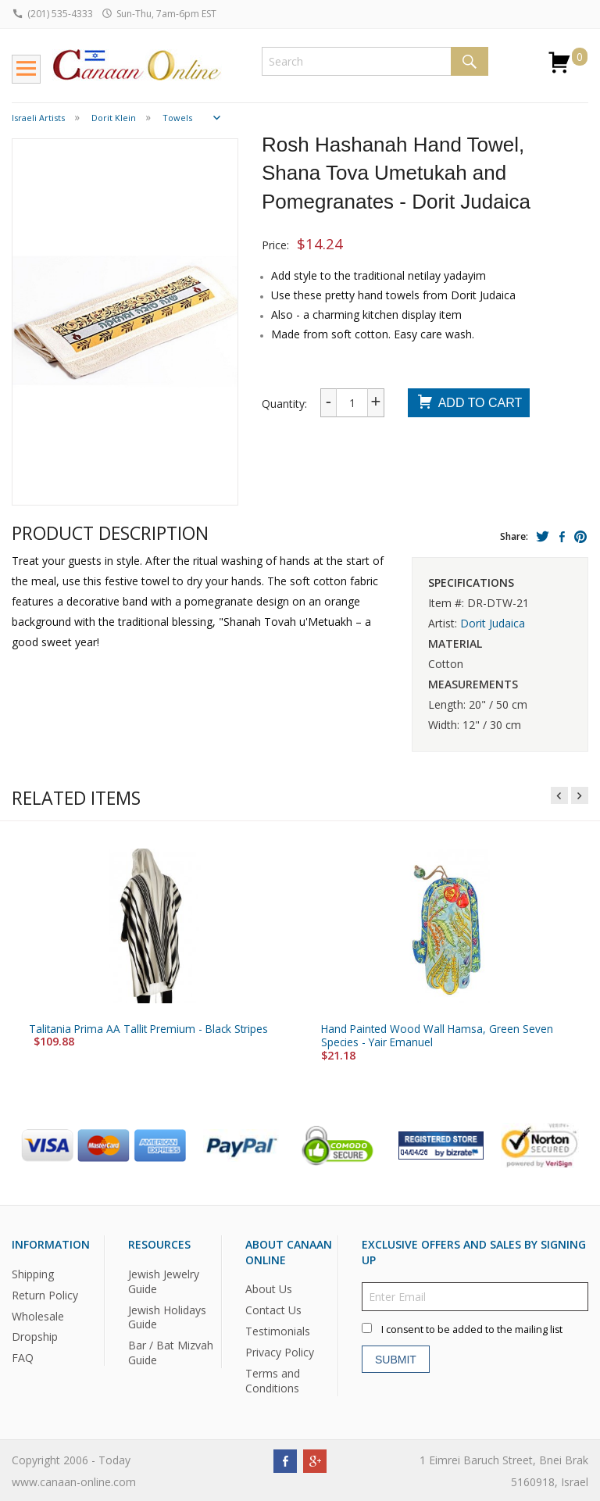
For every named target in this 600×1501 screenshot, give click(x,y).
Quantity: (284, 403)
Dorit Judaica (492, 623)
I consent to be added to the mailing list (471, 1329)
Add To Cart (469, 403)
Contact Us (273, 1310)
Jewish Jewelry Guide (163, 1281)
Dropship (35, 1336)
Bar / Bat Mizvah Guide (170, 1352)
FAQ (23, 1357)
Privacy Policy (279, 1352)
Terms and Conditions (272, 1381)
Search (469, 61)
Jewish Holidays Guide (167, 1316)
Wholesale (38, 1315)
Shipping (33, 1274)
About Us (268, 1288)
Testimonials (277, 1331)
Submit (395, 1359)
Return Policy (45, 1295)
